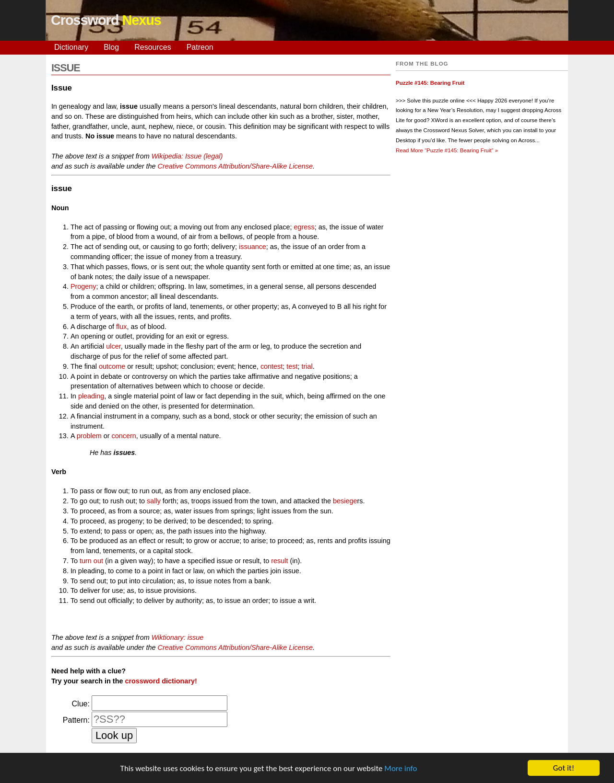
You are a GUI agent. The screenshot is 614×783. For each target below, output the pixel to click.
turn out (91, 561)
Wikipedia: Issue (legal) (187, 156)
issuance (252, 246)
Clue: (81, 704)
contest (271, 366)
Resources (152, 47)
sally (154, 501)
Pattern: (76, 720)
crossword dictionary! (161, 681)
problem (89, 436)
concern (123, 436)
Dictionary (71, 47)
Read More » (447, 150)
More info (400, 769)
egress (304, 227)
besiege (345, 501)
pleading (91, 396)
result (279, 561)
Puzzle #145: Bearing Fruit (430, 83)
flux (121, 326)
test (291, 366)
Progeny (83, 286)
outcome (112, 366)
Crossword (106, 20)
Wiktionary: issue (178, 637)
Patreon (200, 47)
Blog (111, 47)
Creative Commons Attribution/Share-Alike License (234, 166)
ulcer (113, 346)
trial (306, 366)
